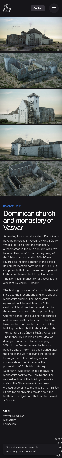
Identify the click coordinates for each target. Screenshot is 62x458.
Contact (37, 8)
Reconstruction (12, 206)
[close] (53, 449)
